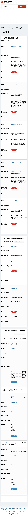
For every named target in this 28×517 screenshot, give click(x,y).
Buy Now (14, 435)
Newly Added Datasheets (7, 508)
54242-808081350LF (17, 46)
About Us (21, 511)
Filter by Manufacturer (8, 241)
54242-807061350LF (17, 162)
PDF (14, 72)
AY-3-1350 (14, 348)
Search (22, 6)
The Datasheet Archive (6, 2)
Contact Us (15, 511)
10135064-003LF (16, 200)
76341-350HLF (15, 84)
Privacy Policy (19, 508)
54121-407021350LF (17, 124)
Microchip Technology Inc (11, 443)
